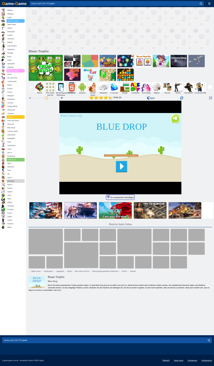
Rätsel (69, 271)
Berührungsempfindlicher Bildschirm (105, 271)
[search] (201, 3)
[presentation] (31, 87)
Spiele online (36, 271)
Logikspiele (59, 271)
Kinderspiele (48, 271)
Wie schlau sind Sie (82, 271)
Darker (151, 97)
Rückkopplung (207, 360)
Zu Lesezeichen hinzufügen (120, 197)
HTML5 (124, 271)
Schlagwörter (192, 360)
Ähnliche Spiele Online (120, 224)
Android (133, 271)
